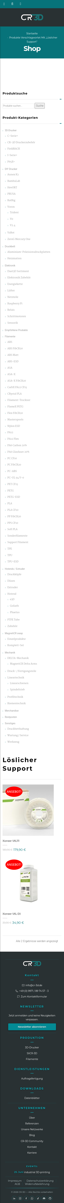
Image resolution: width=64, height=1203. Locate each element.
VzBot (10, 233)
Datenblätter (32, 1098)
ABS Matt (12, 355)
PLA (9, 504)
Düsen (11, 581)
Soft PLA (12, 529)
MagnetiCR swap (14, 633)
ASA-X (11, 374)
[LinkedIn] (14, 1198)
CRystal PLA (14, 394)
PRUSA (11, 194)
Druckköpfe (14, 575)
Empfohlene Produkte (16, 330)
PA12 (10, 433)
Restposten (11, 717)
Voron (11, 207)
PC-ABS (12, 471)
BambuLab (13, 181)
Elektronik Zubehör (19, 278)
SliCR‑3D (32, 1053)
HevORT (12, 188)
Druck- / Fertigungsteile (21, 671)
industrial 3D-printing (37, 1172)
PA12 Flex (13, 439)
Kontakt (32, 975)
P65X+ (11, 162)
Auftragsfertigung (32, 1078)
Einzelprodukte (16, 639)
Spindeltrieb (17, 690)
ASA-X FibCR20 (16, 381)
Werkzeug (13, 742)
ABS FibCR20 (15, 349)
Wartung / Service (17, 736)
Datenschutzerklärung (40, 1180)
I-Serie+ (12, 155)
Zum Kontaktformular (32, 996)
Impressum (15, 1180)
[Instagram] (20, 1198)
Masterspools (15, 420)
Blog (32, 1135)
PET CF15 (12, 484)
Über (32, 1117)
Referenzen (32, 1123)
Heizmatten (14, 259)
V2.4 (12, 225)
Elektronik (10, 265)
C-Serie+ (12, 136)
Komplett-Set (15, 645)
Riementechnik (16, 704)
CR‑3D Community (32, 1141)
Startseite (32, 33)
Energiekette (15, 284)
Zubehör (12, 626)
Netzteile (12, 297)
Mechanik (10, 652)
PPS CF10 (12, 523)
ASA (9, 368)
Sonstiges (10, 723)
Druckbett (10, 246)
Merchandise (12, 710)
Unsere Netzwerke (32, 1129)
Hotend (11, 594)
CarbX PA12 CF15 (17, 387)
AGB (17, 1184)
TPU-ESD (12, 562)
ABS (9, 342)
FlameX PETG (15, 407)
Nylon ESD (13, 426)
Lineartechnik (15, 678)
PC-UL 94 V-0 (15, 478)
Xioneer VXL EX (12, 913)
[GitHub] (50, 1198)
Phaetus (14, 612)
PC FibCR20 (14, 465)
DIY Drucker (11, 169)
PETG (10, 491)
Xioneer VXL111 (11, 840)
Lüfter (11, 291)
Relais (11, 310)
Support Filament (17, 542)
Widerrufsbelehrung (37, 1184)
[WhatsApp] (32, 1198)
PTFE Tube (13, 620)
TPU (9, 555)
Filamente (10, 336)
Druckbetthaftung (18, 729)
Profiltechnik (15, 697)
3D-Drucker (11, 130)
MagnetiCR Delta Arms (23, 664)
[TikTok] (38, 1198)
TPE (9, 549)
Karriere (32, 1152)
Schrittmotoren (16, 317)
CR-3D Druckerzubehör (21, 143)
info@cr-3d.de (32, 985)
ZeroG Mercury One (18, 239)
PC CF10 (12, 459)
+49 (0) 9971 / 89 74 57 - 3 (31, 990)
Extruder (12, 588)
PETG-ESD (13, 497)
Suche (40, 105)
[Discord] (44, 1198)
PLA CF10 (12, 510)
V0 (11, 219)
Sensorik (12, 323)
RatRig (11, 200)
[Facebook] (26, 1198)
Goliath (14, 606)
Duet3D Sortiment (18, 271)
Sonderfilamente (17, 536)
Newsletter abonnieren (32, 1026)
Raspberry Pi (14, 304)
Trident (14, 213)
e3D (12, 600)
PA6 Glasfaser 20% (18, 452)
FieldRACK (13, 149)
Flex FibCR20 (15, 413)
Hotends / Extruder (15, 568)
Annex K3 (12, 175)
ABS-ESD (12, 362)
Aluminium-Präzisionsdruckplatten (28, 252)
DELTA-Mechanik (18, 658)
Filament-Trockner (18, 400)
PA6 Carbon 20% (17, 446)
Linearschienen (19, 683)
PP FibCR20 (14, 517)
